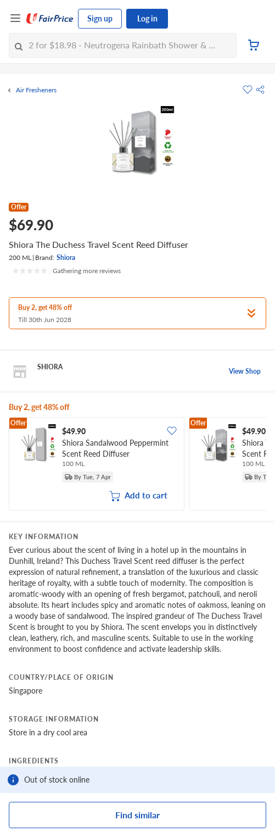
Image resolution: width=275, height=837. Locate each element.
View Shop (245, 371)
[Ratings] (66, 271)
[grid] (137, 465)
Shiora (66, 257)
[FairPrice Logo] (50, 18)
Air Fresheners (36, 90)
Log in (147, 18)
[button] (260, 90)
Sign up (100, 18)
